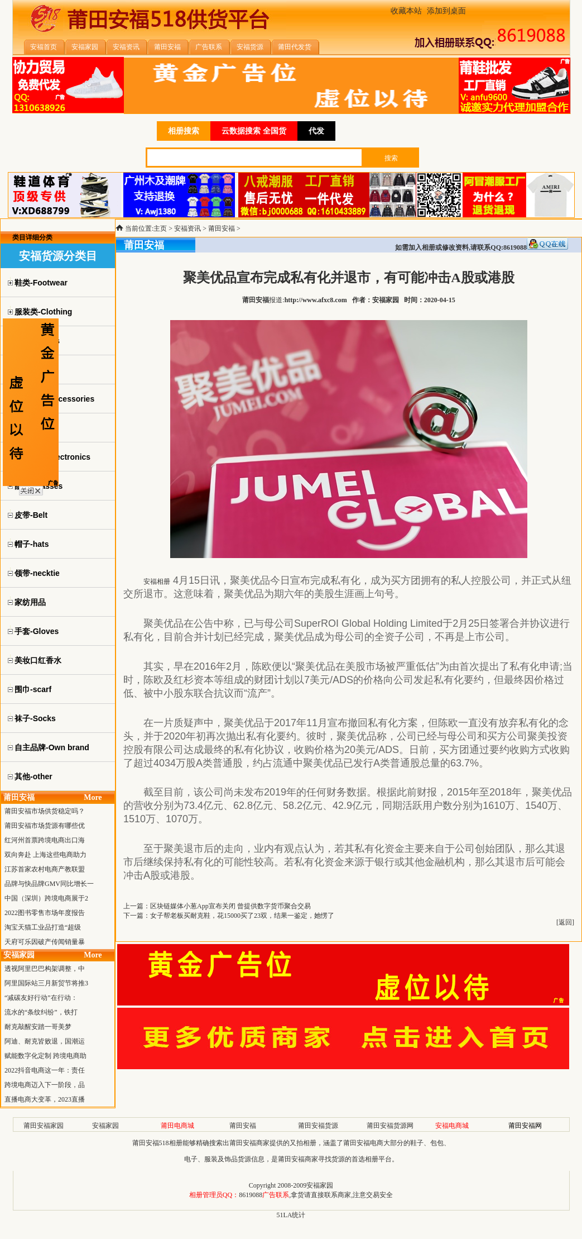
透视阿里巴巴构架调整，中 (44, 969)
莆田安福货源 (318, 1126)
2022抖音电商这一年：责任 (44, 1070)
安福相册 (156, 581)
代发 (316, 131)
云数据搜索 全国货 (254, 131)
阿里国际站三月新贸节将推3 (46, 983)
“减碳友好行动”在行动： (41, 998)
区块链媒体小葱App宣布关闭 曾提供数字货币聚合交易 (230, 906)
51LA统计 (291, 1215)
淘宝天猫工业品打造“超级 (42, 927)
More (93, 797)
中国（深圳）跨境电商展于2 (46, 898)
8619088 (250, 1195)
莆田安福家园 (43, 1126)
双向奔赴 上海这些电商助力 (45, 855)
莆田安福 (221, 228)
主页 (160, 228)
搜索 (391, 158)
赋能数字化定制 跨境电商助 (45, 1056)
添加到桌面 (446, 11)
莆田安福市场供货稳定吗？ (44, 811)
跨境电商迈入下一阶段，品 (44, 1085)
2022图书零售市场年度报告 (44, 913)
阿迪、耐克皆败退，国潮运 (44, 1041)
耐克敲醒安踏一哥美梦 (37, 1027)
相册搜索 (183, 131)
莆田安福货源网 (390, 1126)
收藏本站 (406, 11)
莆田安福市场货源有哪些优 (44, 826)
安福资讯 (187, 228)
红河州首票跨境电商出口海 (44, 840)
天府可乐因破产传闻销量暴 (44, 942)
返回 (565, 922)
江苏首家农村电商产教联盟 (44, 869)
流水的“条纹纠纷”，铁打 (41, 1012)
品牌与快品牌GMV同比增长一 (49, 884)
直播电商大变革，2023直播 (44, 1099)
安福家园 (105, 1126)
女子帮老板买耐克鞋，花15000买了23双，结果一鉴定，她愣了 (242, 915)
